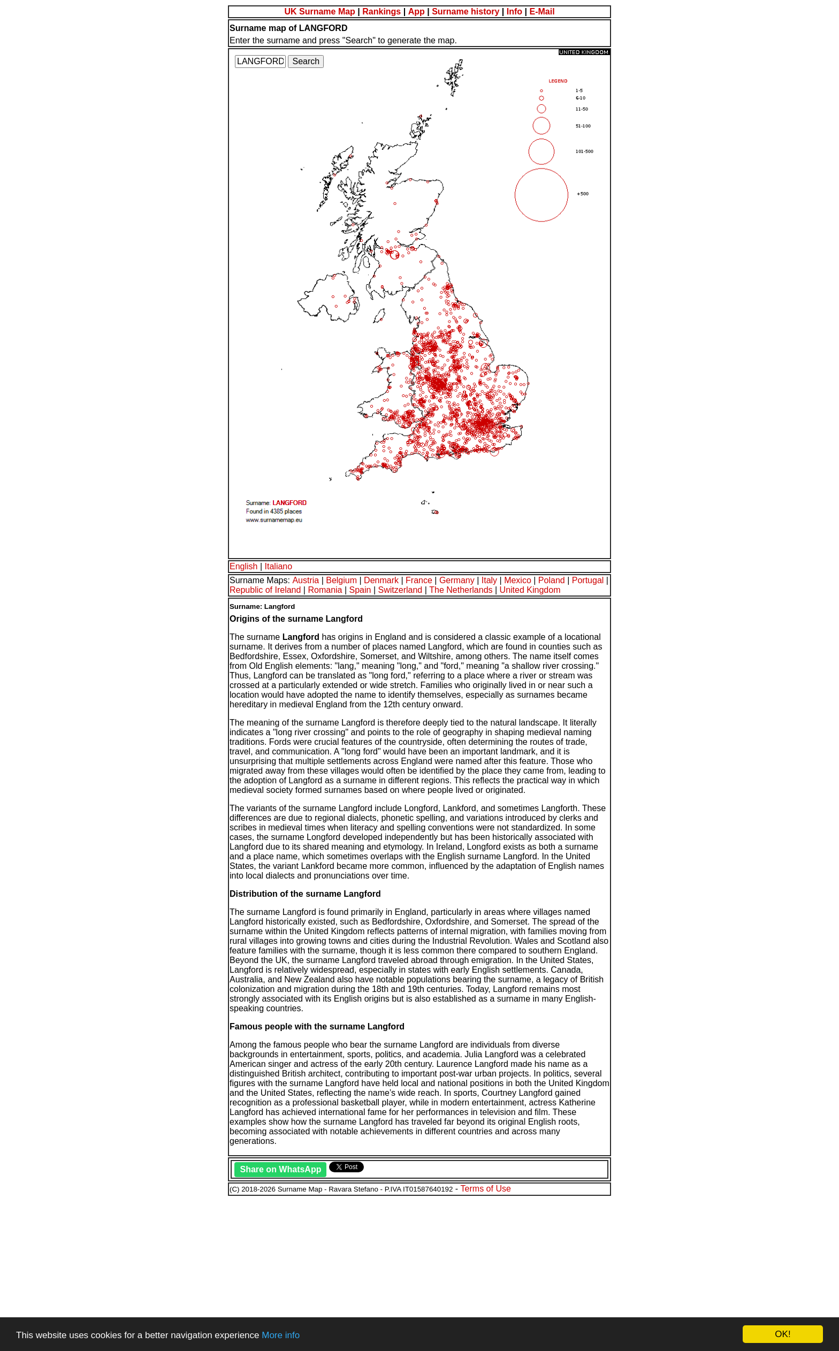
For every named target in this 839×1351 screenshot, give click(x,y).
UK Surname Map (319, 11)
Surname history (465, 11)
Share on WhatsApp (280, 1169)
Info (514, 11)
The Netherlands (460, 589)
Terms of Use (486, 1188)
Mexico (517, 580)
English (243, 566)
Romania (325, 589)
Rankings (381, 11)
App (416, 11)
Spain (360, 589)
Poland (551, 580)
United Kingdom (530, 589)
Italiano (279, 566)
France (419, 580)
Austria (305, 580)
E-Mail (541, 11)
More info (281, 1335)
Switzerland (400, 589)
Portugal (588, 580)
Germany (457, 580)
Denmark (381, 580)
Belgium (341, 580)
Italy (489, 580)
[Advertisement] (325, 1272)
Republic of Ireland (265, 589)
